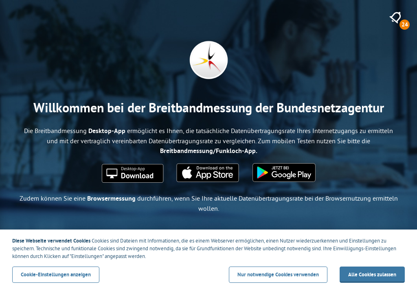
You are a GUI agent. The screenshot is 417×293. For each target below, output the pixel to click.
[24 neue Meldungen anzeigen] (395, 18)
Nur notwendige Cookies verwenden (278, 274)
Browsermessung (111, 198)
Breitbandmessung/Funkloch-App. (208, 150)
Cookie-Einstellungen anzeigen (56, 274)
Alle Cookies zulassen (372, 274)
